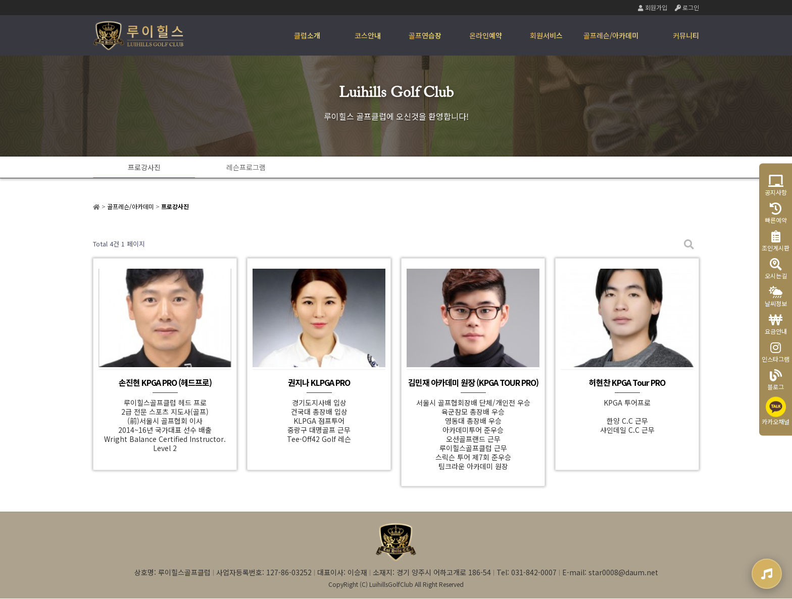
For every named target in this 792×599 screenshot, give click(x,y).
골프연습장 (425, 35)
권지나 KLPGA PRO (319, 383)
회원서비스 (546, 35)
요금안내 (776, 324)
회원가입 (652, 7)
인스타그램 (775, 352)
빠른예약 (776, 213)
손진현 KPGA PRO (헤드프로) (165, 383)
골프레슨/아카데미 (610, 35)
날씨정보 (776, 297)
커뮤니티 (686, 35)
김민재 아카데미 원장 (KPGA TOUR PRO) (473, 383)
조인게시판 (775, 241)
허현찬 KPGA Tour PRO (627, 383)
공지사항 (776, 185)
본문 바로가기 (0, 0)
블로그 (775, 380)
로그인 (687, 7)
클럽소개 (307, 35)
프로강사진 (143, 167)
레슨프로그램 (244, 167)
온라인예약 (485, 35)
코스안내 (368, 35)
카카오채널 (775, 411)
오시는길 (776, 269)
